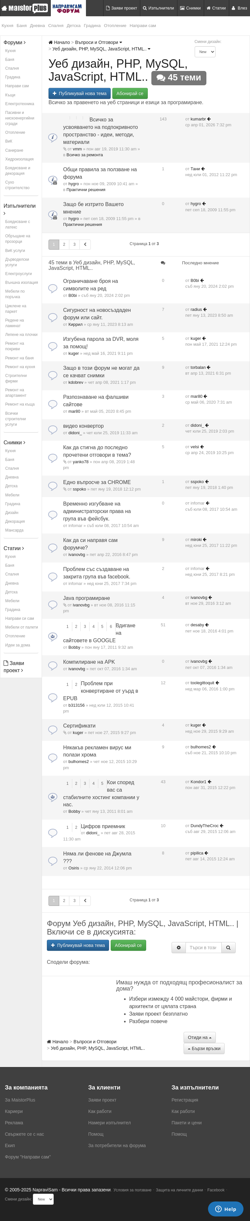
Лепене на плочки (21, 334)
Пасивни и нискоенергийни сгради (19, 118)
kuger (73, 353)
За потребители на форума (117, 1145)
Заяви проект (121, 8)
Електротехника (19, 104)
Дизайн (11, 512)
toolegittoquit (203, 682)
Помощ (96, 1134)
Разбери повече (148, 1021)
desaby (197, 624)
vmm (77, 148)
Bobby (74, 647)
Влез (239, 8)
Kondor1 (198, 781)
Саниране (14, 150)
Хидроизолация (19, 159)
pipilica (197, 853)
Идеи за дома (17, 645)
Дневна (37, 25)
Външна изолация (21, 282)
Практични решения (85, 189)
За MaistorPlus (20, 1100)
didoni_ (75, 432)
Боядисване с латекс (17, 224)
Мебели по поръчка (15, 294)
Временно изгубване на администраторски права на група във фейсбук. (97, 511)
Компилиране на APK (89, 662)
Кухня (7, 25)
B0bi (72, 295)
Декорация (15, 521)
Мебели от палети (21, 627)
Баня (22, 25)
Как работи (99, 1111)
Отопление (115, 25)
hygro (73, 183)
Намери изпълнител (109, 1122)
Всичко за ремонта (84, 154)
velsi (195, 446)
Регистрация (185, 1100)
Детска (74, 25)
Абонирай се (130, 93)
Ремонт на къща (20, 404)
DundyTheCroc (205, 825)
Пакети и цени (186, 1122)
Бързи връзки (204, 1048)
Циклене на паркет (15, 309)
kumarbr (198, 119)
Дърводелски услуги (17, 262)
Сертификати (79, 725)
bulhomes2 (78, 761)
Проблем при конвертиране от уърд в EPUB (100, 691)
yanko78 (81, 461)
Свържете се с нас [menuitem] (24, 1134)
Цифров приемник (103, 826)
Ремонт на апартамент (15, 393)
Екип (10, 1145)
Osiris (73, 868)
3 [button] (74, 244)
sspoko (79, 489)
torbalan (198, 367)
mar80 (74, 411)
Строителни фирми (16, 378)
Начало (59, 42)
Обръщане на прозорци (17, 239)
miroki (196, 539)
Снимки (190, 8)
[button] (85, 245)
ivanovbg (76, 554)
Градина (92, 25)
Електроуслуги (18, 273)
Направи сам (143, 25)
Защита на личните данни (179, 1190)
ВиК (8, 141)
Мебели (12, 495)
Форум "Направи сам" (28, 1156)
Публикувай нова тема (79, 93)
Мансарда (14, 530)
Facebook (216, 1190)
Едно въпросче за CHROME (97, 482)
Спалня (55, 25)
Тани (195, 168)
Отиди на (199, 1037)
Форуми (15, 42)
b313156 (76, 705)
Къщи (10, 95)
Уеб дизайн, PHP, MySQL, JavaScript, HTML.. (101, 48)
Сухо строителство (17, 185)
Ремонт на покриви (14, 346)
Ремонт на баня (19, 358)
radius (196, 309)
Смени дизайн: (208, 41)
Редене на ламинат (14, 323)
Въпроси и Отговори (98, 42)
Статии (216, 8)
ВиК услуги (15, 250)
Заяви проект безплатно (158, 1014)
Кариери (14, 1111)
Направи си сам (19, 618)
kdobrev (75, 382)
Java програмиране (86, 598)
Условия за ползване (133, 1190)
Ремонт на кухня (20, 367)
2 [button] (64, 244)
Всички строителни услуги (15, 419)
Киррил (75, 324)
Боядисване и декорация (17, 171)
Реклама (14, 1122)
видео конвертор (83, 426)
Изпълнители (158, 8)
